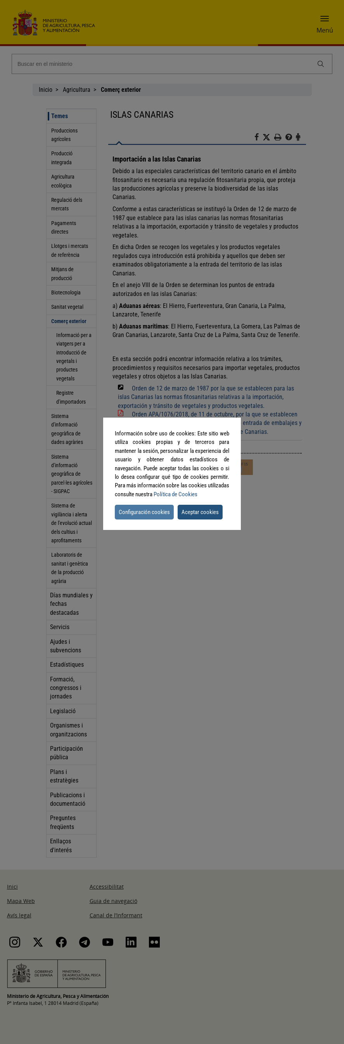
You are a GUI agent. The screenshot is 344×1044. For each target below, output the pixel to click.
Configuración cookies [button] (144, 512)
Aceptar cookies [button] (200, 512)
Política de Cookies (175, 494)
